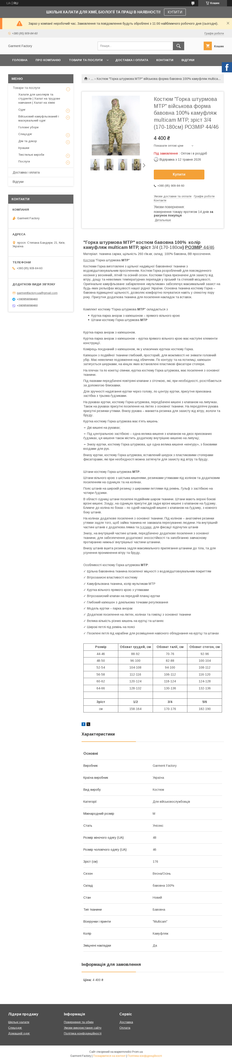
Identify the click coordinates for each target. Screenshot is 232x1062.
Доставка (126, 1022)
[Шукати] (178, 46)
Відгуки (187, 60)
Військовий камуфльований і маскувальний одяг (38, 118)
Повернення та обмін (79, 1022)
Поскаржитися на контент (109, 1055)
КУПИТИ (175, 12)
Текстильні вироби (31, 154)
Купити (179, 174)
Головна (19, 60)
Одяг (22, 109)
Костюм (89, 260)
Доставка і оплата (131, 60)
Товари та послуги (86, 60)
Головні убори (28, 127)
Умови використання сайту (83, 1027)
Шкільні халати (18, 1022)
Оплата (124, 1027)
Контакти (164, 60)
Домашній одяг (19, 1033)
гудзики (145, 527)
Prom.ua (137, 1051)
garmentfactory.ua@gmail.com (37, 293)
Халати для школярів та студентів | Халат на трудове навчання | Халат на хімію (39, 98)
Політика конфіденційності (83, 1033)
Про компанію (48, 60)
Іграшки (23, 148)
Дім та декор (27, 141)
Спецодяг (25, 134)
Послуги (24, 161)
